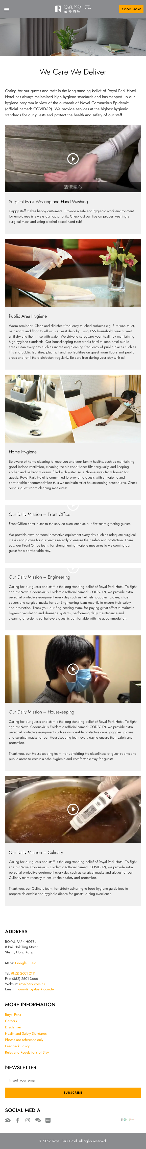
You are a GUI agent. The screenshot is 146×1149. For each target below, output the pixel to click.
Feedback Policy (17, 1046)
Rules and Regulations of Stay (27, 1052)
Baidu (34, 963)
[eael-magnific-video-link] (73, 158)
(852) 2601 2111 (23, 973)
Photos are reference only (24, 1040)
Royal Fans (13, 1014)
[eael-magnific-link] (73, 273)
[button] (7, 9)
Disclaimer (13, 1027)
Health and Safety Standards (26, 1033)
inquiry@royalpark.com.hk (34, 989)
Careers (11, 1021)
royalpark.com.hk (32, 984)
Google (21, 963)
